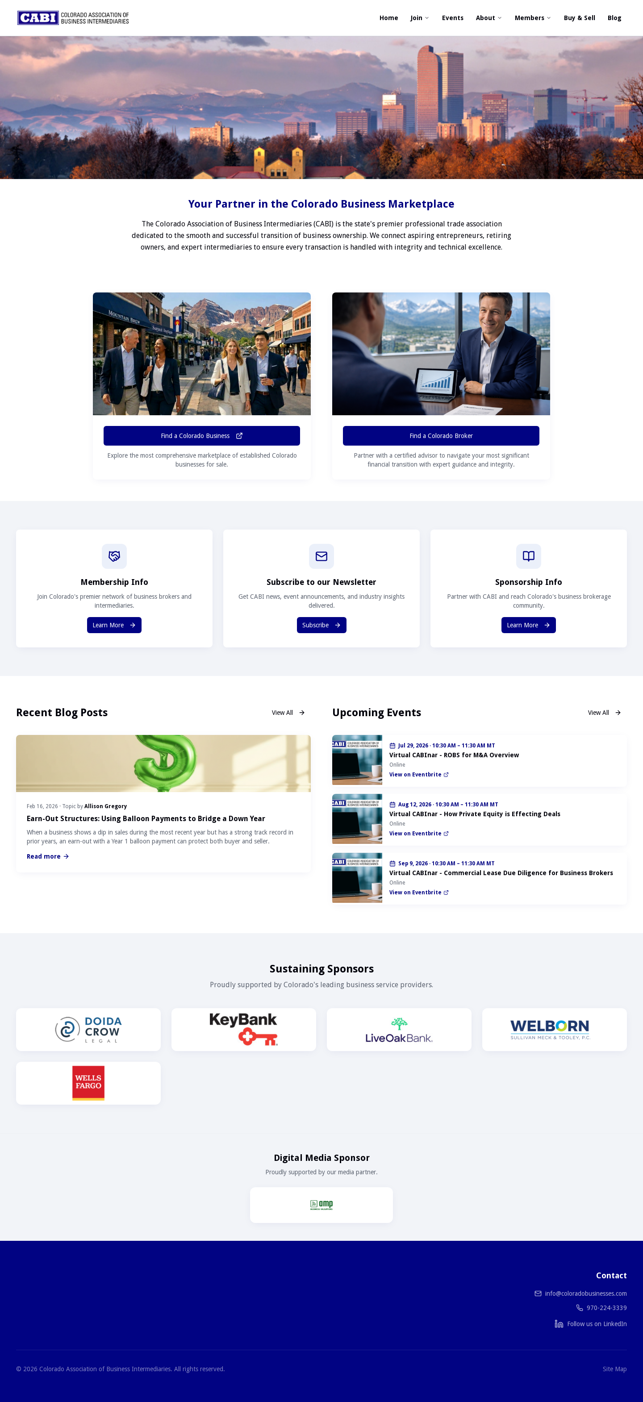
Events (452, 17)
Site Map (615, 1369)
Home (389, 17)
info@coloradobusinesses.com (586, 1293)
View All (288, 712)
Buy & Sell (579, 17)
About (489, 17)
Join (420, 17)
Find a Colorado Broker (441, 435)
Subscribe (321, 625)
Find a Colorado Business (202, 435)
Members (533, 17)
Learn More (114, 625)
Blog (615, 17)
